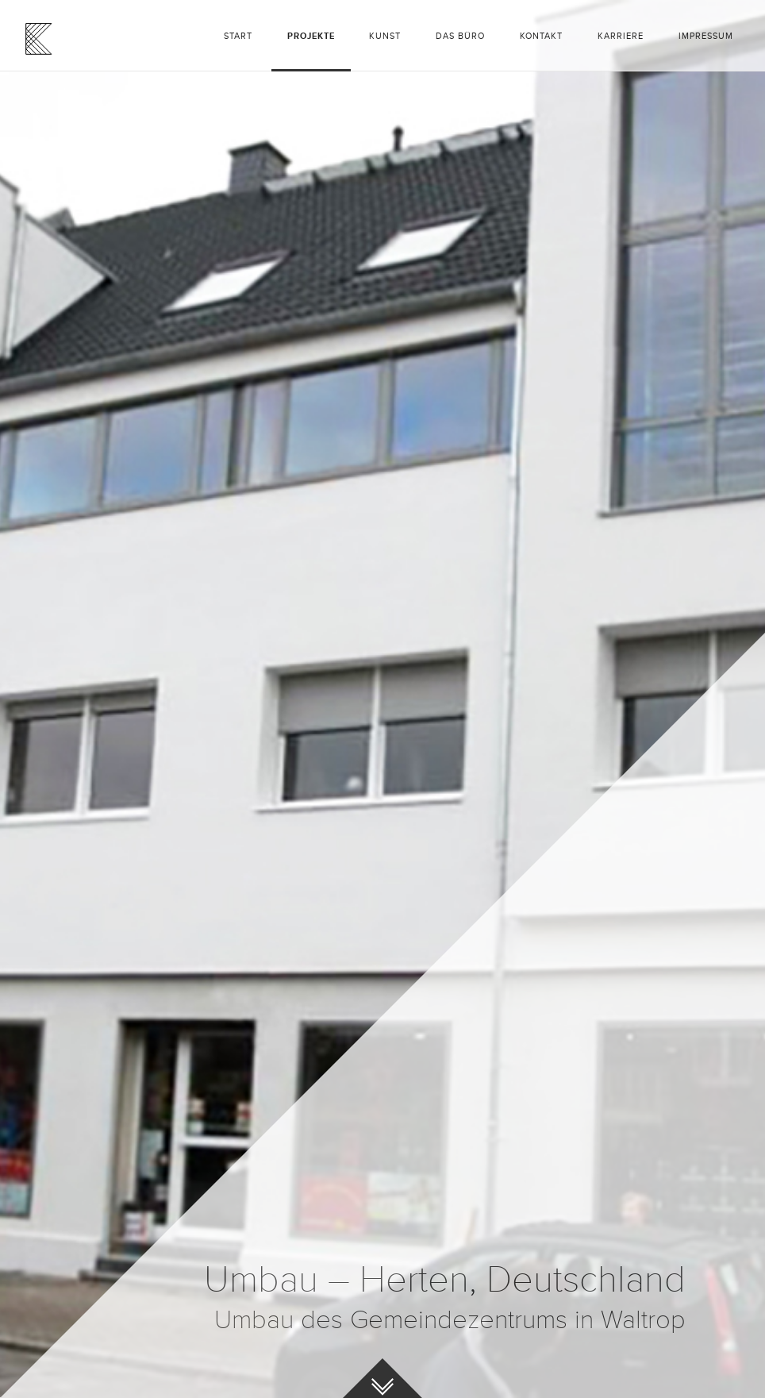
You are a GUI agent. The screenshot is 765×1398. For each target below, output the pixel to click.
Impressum (706, 36)
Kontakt (541, 36)
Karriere (621, 36)
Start (238, 36)
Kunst (385, 36)
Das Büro (460, 36)
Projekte (311, 36)
